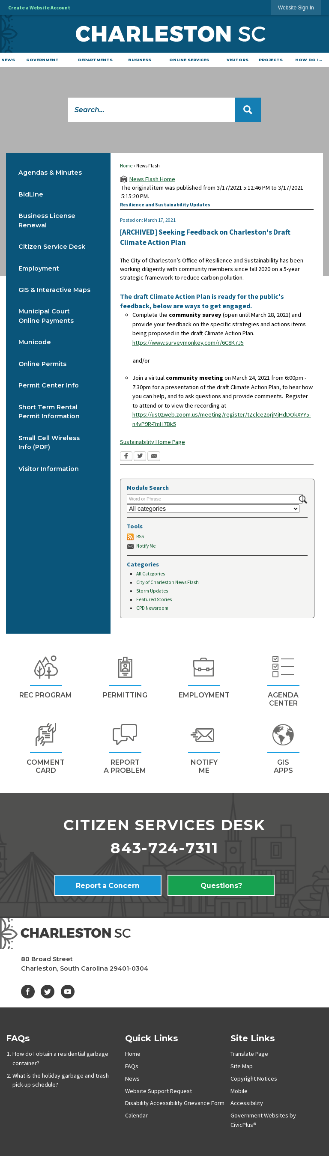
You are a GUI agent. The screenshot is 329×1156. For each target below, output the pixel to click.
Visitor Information (48, 469)
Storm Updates (152, 591)
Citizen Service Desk (51, 246)
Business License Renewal (46, 220)
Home (126, 166)
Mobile (239, 1091)
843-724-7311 (164, 848)
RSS (140, 536)
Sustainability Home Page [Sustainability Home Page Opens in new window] (152, 442)
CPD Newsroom (152, 608)
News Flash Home (152, 179)
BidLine (30, 194)
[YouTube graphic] (68, 991)
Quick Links (151, 1038)
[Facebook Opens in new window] (126, 456)
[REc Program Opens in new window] (45, 675)
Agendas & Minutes (50, 172)
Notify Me (146, 546)
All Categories (150, 574)
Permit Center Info (48, 385)
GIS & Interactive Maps (54, 290)
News (132, 1078)
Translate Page (249, 1054)
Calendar (136, 1115)
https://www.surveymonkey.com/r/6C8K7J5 (188, 342)
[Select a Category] (213, 508)
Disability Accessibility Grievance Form (174, 1103)
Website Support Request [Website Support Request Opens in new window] (158, 1091)
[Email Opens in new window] (153, 456)
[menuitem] (8, 60)
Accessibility (246, 1103)
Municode (34, 342)
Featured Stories (154, 599)
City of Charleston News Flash (167, 582)
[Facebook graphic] (28, 991)
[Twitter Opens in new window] (140, 456)
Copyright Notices (253, 1078)
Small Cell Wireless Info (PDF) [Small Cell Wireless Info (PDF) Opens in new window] (49, 442)
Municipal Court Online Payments (46, 316)
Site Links (252, 1038)
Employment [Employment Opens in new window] (38, 268)
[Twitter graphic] (47, 991)
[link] (296, 7)
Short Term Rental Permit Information (49, 411)
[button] (248, 110)
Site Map (241, 1066)
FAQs (18, 1038)
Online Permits (42, 364)
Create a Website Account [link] (39, 7)
